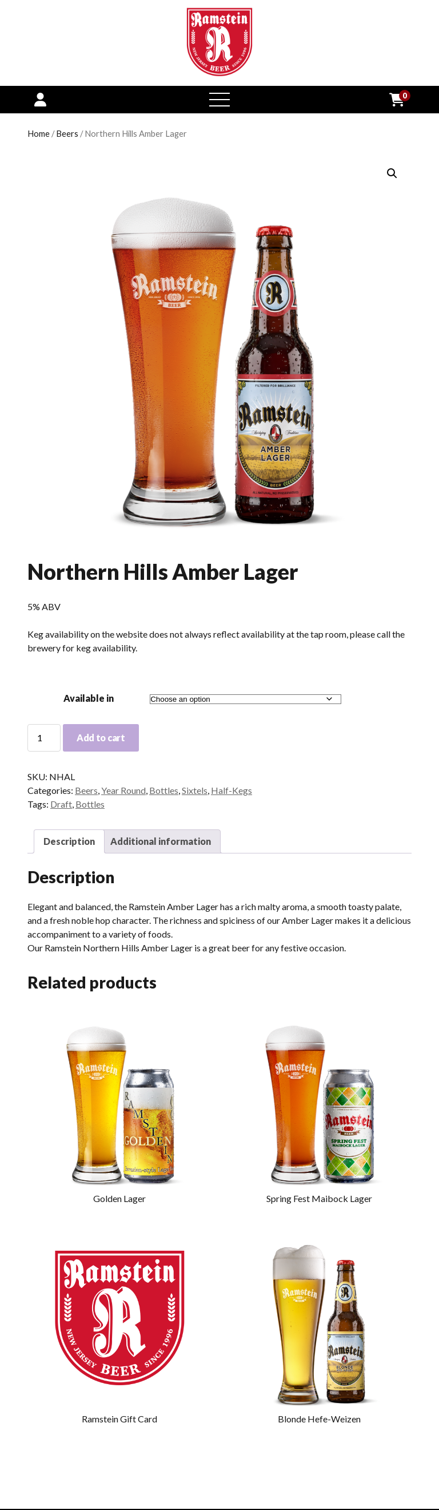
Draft (61, 804)
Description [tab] (69, 841)
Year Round (123, 790)
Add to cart (101, 737)
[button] (392, 173)
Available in (88, 698)
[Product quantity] (44, 738)
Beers (67, 133)
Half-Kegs (231, 790)
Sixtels (194, 790)
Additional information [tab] (160, 841)
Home (38, 133)
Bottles (163, 790)
